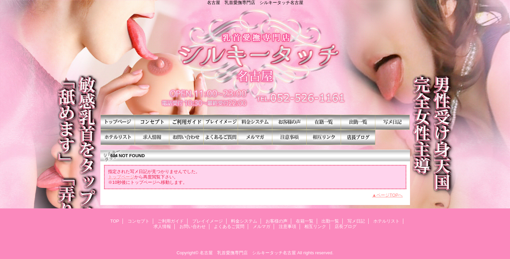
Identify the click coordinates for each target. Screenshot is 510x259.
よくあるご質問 (221, 137)
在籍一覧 (324, 122)
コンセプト (152, 122)
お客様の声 (289, 122)
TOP (118, 122)
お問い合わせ (186, 137)
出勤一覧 (358, 122)
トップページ (121, 176)
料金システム (255, 122)
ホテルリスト (118, 137)
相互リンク (324, 137)
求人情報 (152, 137)
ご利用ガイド (186, 122)
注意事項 (289, 137)
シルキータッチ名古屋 (255, 60)
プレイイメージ (221, 122)
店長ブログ (358, 137)
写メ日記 (392, 122)
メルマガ (255, 137)
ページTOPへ (389, 195)
